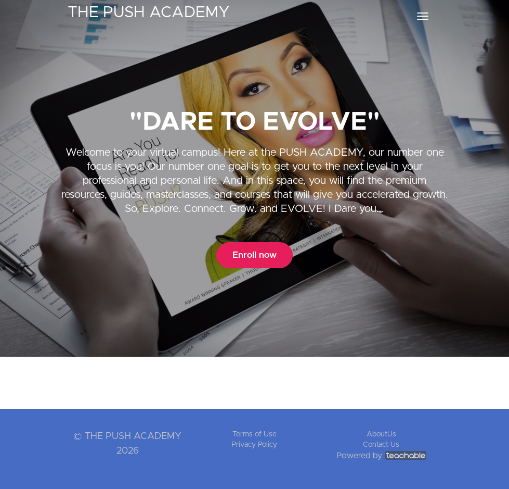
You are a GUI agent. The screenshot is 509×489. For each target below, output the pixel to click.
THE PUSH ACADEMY (149, 12)
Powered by (381, 456)
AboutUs (381, 434)
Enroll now (254, 254)
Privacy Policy (254, 444)
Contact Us (381, 444)
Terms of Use (254, 434)
